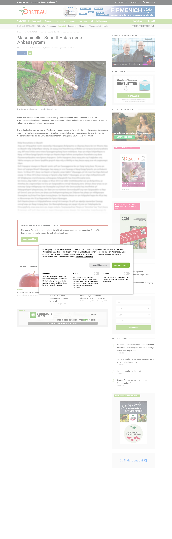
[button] (99, 265)
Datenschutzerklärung (84, 257)
